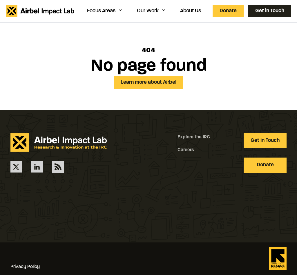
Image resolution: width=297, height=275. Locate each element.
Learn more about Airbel (148, 82)
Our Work (151, 11)
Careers (186, 150)
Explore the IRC (194, 137)
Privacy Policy (25, 267)
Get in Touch (269, 11)
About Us (190, 11)
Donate (228, 11)
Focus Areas (105, 11)
